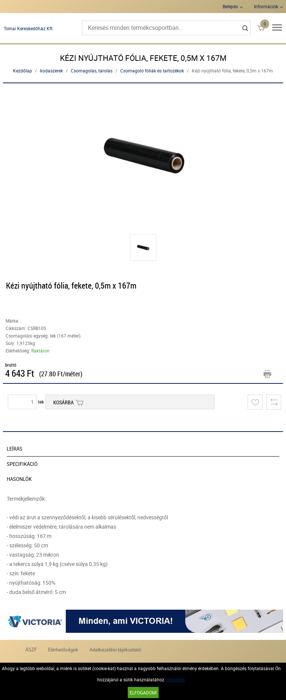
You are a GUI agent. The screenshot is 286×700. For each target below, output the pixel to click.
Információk (266, 6)
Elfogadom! (143, 693)
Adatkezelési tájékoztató (115, 649)
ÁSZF (31, 649)
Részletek (175, 679)
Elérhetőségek (63, 649)
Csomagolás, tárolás (91, 71)
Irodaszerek (51, 71)
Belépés (230, 6)
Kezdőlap (22, 71)
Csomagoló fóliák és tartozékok (152, 71)
